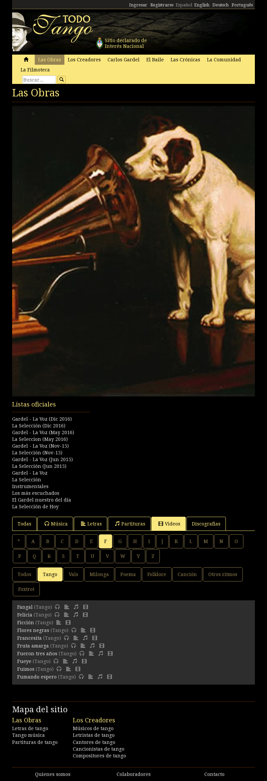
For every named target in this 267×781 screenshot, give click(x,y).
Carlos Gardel (124, 59)
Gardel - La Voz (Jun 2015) (42, 459)
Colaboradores (134, 774)
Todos (24, 574)
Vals (73, 574)
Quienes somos (52, 774)
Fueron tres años (37, 653)
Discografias (206, 524)
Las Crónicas (185, 59)
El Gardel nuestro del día (41, 500)
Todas (24, 524)
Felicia (24, 615)
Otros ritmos (222, 574)
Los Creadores (84, 59)
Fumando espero (37, 677)
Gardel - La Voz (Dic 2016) (42, 419)
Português (242, 4)
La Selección (26, 479)
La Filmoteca (35, 69)
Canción (187, 574)
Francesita (29, 638)
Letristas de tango (94, 735)
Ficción (25, 622)
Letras (91, 524)
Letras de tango (30, 728)
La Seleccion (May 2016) (40, 439)
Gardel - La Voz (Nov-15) (40, 446)
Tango (50, 574)
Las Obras (49, 59)
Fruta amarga (33, 646)
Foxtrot (26, 589)
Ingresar (138, 4)
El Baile (155, 59)
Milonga (99, 574)
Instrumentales (30, 486)
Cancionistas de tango (98, 749)
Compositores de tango (99, 755)
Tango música (28, 735)
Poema (128, 574)
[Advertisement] (133, 434)
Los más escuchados (35, 493)
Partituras (130, 524)
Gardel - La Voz (30, 473)
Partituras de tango (35, 742)
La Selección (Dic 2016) (38, 425)
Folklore (156, 574)
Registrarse (162, 4)
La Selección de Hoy (35, 506)
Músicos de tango (93, 728)
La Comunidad (224, 59)
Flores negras (33, 630)
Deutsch (220, 4)
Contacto (214, 774)
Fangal (25, 607)
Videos (169, 524)
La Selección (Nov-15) (37, 452)
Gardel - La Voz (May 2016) (43, 432)
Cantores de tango (94, 742)
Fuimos (25, 669)
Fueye (24, 661)
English (201, 4)
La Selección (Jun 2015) (39, 466)
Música (56, 524)
